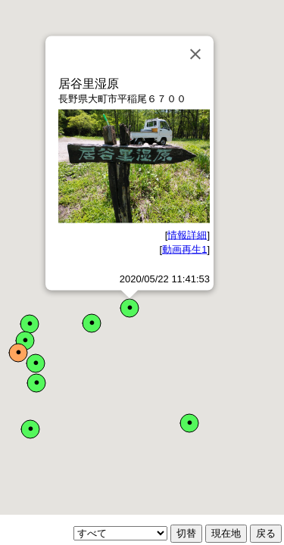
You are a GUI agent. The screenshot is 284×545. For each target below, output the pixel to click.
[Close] (195, 54)
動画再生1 (184, 249)
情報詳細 (187, 234)
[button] (129, 308)
